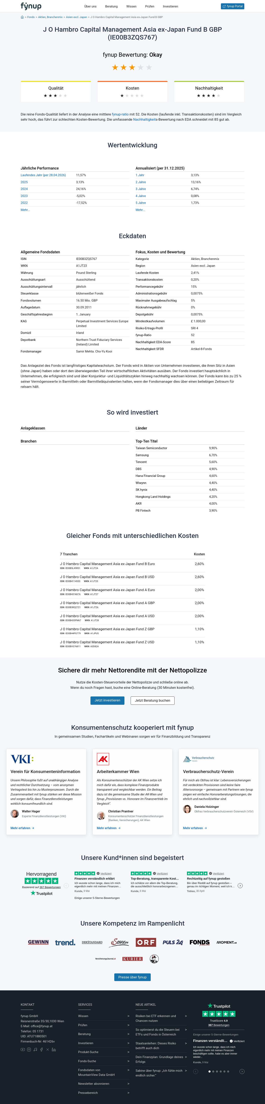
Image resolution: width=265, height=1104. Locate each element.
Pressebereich (88, 1093)
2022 (24, 203)
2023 (24, 196)
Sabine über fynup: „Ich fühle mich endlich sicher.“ (159, 1073)
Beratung (111, 6)
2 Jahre (141, 182)
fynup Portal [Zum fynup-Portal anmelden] (233, 6)
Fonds (31, 17)
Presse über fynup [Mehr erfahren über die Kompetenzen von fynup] (132, 977)
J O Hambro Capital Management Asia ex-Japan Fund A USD (107, 616)
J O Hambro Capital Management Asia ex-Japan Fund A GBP (107, 603)
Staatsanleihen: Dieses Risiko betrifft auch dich (156, 1045)
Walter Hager (31, 811)
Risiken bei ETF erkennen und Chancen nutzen (156, 1018)
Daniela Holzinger (206, 807)
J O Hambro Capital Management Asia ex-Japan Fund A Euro (107, 590)
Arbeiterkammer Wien (118, 771)
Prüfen (149, 6)
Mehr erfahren (20, 828)
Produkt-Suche (88, 1052)
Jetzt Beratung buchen (152, 700)
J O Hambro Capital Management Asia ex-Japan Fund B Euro (107, 564)
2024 (24, 189)
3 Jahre (141, 189)
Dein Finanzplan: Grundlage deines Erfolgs (159, 1059)
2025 (24, 182)
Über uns (90, 6)
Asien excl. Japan (76, 17)
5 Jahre (141, 203)
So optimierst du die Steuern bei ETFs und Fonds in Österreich (157, 1032)
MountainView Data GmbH (96, 1075)
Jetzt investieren (107, 700)
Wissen (131, 6)
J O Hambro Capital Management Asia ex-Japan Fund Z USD (107, 642)
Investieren (170, 6)
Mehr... (25, 210)
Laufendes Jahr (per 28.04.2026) (43, 175)
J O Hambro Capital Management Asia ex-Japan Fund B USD (107, 577)
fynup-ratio (120, 114)
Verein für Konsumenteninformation (45, 771)
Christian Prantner (121, 811)
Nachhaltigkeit (144, 119)
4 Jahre (141, 196)
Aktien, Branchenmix (50, 17)
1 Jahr (140, 175)
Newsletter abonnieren (93, 1084)
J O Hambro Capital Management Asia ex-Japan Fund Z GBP (107, 629)
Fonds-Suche (87, 1061)
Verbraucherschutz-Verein (208, 771)
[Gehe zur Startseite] (31, 6)
